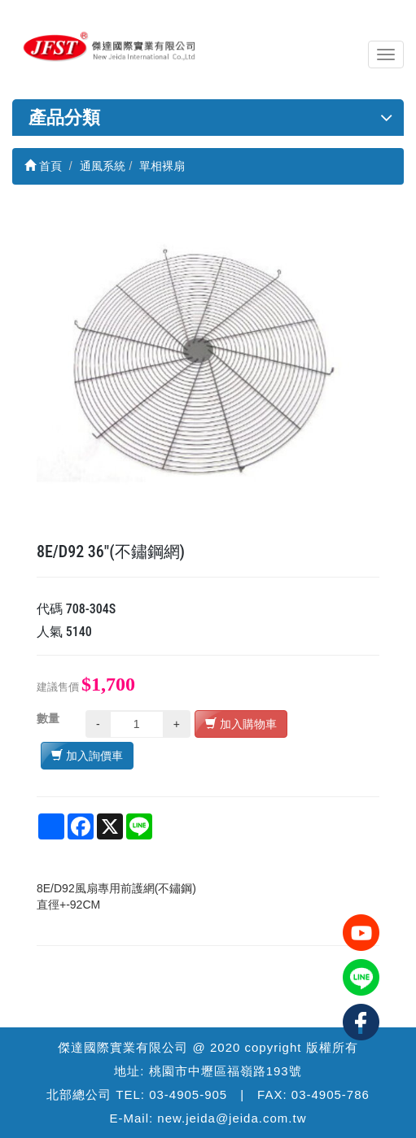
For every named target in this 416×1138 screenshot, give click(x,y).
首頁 (43, 165)
